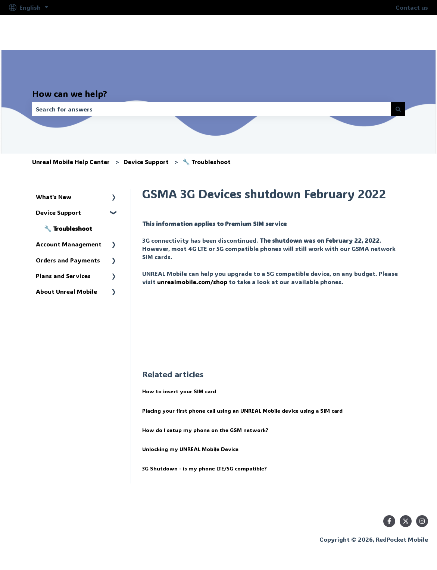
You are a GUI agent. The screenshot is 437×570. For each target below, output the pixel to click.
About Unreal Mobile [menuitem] (66, 291)
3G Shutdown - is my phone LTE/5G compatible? (204, 468)
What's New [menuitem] (53, 197)
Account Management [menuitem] (69, 244)
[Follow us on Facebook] (389, 521)
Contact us (412, 7)
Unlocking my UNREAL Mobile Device (190, 449)
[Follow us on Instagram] (422, 521)
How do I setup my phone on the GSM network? (205, 430)
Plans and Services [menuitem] (63, 276)
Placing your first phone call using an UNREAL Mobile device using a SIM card (242, 410)
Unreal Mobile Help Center (71, 162)
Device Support (146, 162)
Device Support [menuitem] (58, 212)
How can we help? (69, 93)
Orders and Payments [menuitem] (68, 260)
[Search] (398, 109)
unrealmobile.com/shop (192, 282)
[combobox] (211, 109)
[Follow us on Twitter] (406, 521)
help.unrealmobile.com (387, 32)
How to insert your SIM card (179, 391)
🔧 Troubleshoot (206, 162)
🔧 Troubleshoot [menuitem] (68, 228)
